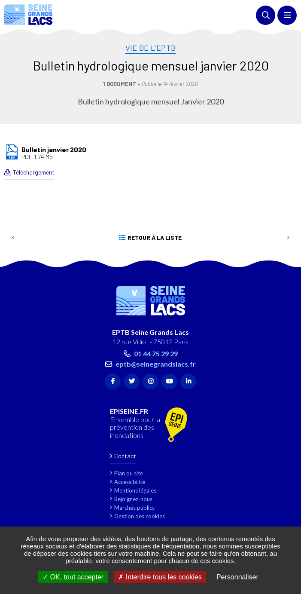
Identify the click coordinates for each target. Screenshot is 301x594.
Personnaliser (237, 577)
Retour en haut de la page (282, 263)
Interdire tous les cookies (159, 577)
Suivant (288, 238)
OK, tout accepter (73, 577)
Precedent (12, 238)
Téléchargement (34, 172)
